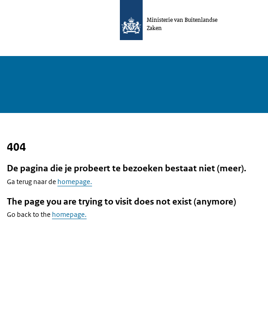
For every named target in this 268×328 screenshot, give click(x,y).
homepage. (74, 181)
